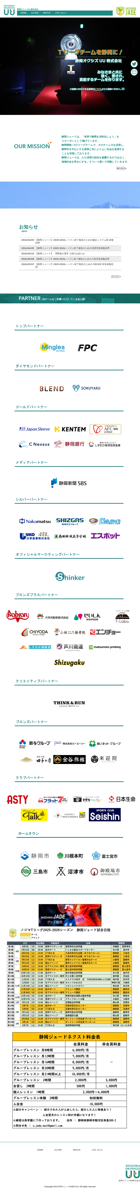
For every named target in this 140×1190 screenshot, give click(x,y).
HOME (23, 13)
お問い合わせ (60, 13)
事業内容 (47, 13)
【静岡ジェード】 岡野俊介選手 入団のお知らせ (61, 253)
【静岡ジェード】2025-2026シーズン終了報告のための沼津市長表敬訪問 (72, 248)
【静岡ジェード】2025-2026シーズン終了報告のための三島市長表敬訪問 (72, 259)
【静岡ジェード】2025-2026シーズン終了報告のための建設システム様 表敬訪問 (74, 241)
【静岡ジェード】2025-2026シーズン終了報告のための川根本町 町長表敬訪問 (74, 266)
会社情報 (34, 13)
